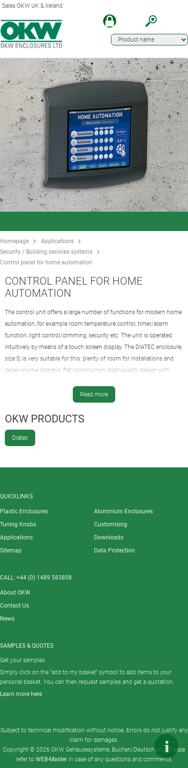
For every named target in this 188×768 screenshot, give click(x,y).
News (7, 618)
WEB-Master (51, 759)
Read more (94, 394)
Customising (110, 524)
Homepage (14, 241)
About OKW (15, 592)
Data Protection (114, 550)
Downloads (108, 537)
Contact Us (14, 605)
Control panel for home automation (46, 262)
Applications (57, 241)
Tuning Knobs (18, 524)
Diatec (20, 438)
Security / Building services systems (46, 251)
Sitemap (11, 550)
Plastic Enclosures (24, 511)
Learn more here (21, 694)
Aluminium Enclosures (123, 511)
